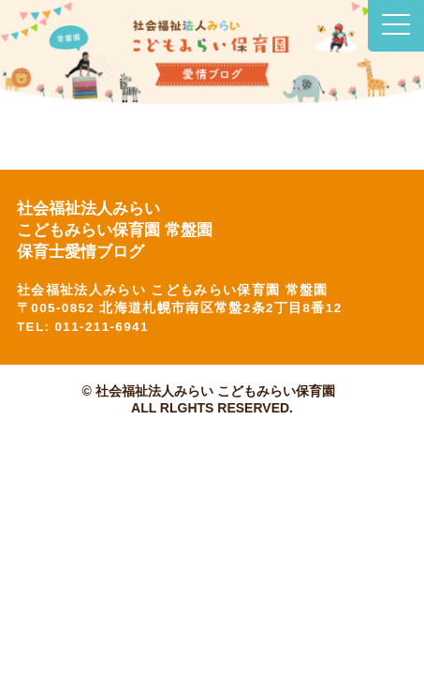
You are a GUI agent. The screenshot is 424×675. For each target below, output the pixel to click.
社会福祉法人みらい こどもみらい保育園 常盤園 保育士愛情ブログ (119, 230)
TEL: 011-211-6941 (83, 327)
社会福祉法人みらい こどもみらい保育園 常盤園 (173, 290)
